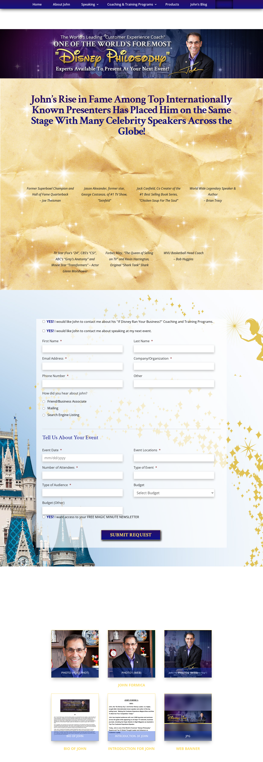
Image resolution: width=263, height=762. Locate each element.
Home (37, 4)
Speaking (88, 4)
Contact (224, 4)
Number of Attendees (60, 468)
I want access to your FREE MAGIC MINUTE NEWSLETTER (93, 516)
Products (172, 4)
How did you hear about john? (64, 393)
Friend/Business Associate (66, 401)
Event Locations (147, 450)
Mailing (52, 408)
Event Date (52, 450)
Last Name (143, 341)
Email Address (54, 358)
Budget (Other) (53, 503)
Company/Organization (153, 358)
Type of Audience (56, 485)
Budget (139, 485)
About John (61, 4)
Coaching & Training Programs (130, 4)
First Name (52, 341)
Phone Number (55, 376)
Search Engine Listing (63, 415)
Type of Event (145, 468)
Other (138, 376)
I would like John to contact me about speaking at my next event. (99, 330)
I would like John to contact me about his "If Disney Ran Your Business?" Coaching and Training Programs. (130, 321)
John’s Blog (198, 4)
